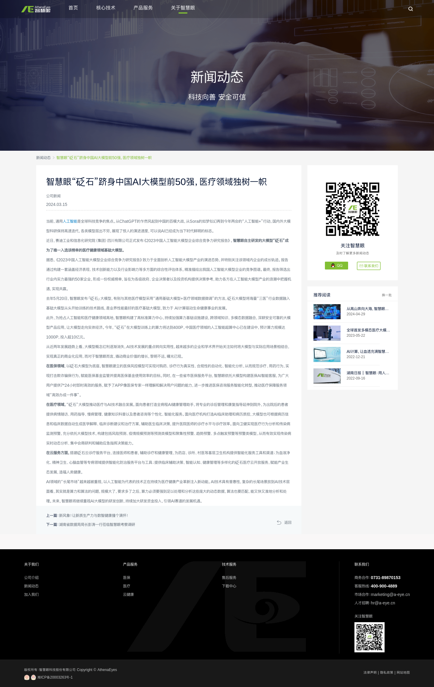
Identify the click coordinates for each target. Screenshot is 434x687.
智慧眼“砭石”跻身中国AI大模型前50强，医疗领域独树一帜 (104, 158)
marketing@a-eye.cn (390, 594)
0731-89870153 (386, 577)
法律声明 (370, 672)
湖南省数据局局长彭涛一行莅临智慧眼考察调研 (97, 524)
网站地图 (403, 672)
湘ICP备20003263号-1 (48, 677)
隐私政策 (386, 672)
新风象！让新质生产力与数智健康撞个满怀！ (93, 515)
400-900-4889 (384, 586)
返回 (287, 522)
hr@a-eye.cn (383, 603)
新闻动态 (43, 158)
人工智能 (70, 221)
